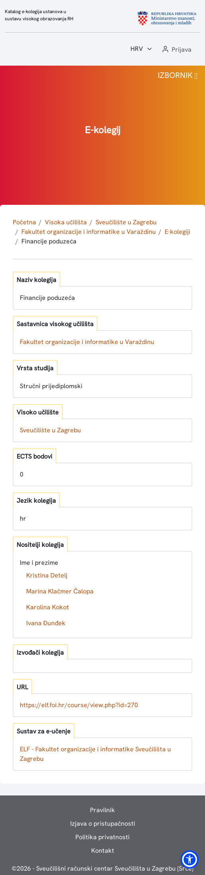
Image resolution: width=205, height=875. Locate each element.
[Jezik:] (141, 49)
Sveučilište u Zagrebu (126, 222)
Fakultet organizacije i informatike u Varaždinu (88, 232)
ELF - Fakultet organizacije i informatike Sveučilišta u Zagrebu (95, 754)
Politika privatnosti (102, 837)
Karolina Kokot (47, 607)
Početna (24, 222)
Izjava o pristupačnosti (102, 823)
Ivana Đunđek (45, 623)
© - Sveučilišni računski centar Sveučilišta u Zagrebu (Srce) (102, 868)
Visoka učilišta (66, 222)
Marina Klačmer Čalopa (60, 591)
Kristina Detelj (46, 575)
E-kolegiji (177, 232)
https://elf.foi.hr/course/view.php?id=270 (79, 705)
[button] (176, 50)
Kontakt (102, 850)
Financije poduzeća (49, 241)
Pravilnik (102, 810)
